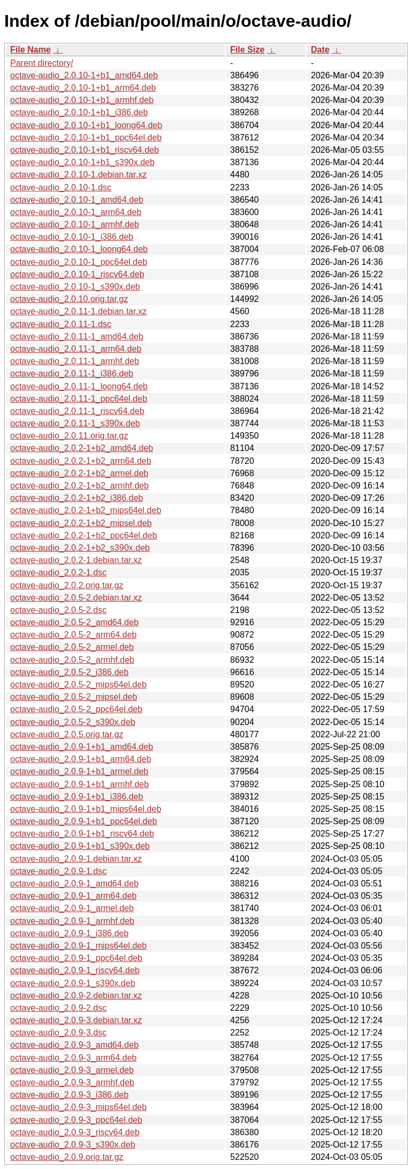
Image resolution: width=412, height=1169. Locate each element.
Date (320, 49)
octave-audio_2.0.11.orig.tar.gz (69, 435)
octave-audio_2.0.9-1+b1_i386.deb (76, 796)
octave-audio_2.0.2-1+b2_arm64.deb (80, 460)
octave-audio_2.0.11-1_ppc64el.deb (78, 398)
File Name (30, 49)
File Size (247, 49)
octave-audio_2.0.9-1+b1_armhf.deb (79, 784)
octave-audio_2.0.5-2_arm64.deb (73, 634)
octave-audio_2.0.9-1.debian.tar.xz (76, 858)
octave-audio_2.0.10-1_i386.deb (72, 236)
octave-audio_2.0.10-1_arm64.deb (76, 212)
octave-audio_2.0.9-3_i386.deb (69, 1094)
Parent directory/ (41, 63)
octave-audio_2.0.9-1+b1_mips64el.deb (85, 808)
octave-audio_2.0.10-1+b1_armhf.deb (81, 100)
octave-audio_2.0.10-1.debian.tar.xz (78, 174)
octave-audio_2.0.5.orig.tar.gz (66, 734)
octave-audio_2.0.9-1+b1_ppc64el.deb (83, 821)
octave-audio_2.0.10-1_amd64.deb (76, 199)
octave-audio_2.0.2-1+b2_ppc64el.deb (83, 535)
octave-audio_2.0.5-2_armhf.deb (72, 659)
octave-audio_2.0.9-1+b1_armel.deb (79, 771)
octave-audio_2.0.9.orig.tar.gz (66, 1156)
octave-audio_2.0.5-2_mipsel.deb (73, 696)
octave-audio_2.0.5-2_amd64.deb (74, 622)
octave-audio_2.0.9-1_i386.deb (69, 933)
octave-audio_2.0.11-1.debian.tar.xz (78, 311)
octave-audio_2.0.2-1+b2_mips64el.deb (85, 510)
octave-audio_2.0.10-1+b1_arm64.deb (83, 87)
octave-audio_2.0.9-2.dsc (58, 1007)
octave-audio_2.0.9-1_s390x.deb (72, 983)
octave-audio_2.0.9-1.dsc (58, 871)
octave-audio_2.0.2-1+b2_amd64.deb (81, 448)
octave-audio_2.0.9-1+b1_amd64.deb (81, 746)
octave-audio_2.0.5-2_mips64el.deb (78, 684)
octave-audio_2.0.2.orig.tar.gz (66, 585)
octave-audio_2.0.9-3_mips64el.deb (78, 1107)
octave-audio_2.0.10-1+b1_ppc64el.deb (85, 137)
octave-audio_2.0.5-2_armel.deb (72, 647)
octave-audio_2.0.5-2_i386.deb (69, 672)
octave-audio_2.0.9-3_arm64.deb (73, 1057)
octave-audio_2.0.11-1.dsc (61, 324)
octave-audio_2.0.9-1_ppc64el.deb (76, 958)
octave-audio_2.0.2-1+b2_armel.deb (79, 473)
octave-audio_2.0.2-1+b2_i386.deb (76, 497)
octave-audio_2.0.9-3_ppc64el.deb (76, 1119)
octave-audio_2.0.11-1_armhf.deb (74, 361)
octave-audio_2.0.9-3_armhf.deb (72, 1082)
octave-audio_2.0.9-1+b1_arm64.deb (80, 759)
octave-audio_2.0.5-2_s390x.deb (72, 722)
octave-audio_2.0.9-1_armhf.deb (72, 921)
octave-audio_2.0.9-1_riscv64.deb (74, 970)
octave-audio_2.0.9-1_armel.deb (72, 908)
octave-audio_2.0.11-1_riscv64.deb (77, 411)
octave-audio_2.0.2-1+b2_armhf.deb (79, 485)
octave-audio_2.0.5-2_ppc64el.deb (76, 709)
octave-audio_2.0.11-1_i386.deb (72, 373)
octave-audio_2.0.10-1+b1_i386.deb (79, 112)
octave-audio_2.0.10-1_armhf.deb (74, 224)
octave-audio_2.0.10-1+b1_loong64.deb (86, 125)
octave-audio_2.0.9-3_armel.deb (72, 1070)
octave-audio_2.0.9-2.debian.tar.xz (76, 995)
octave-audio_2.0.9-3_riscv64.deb (74, 1132)
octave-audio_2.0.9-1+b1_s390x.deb (80, 845)
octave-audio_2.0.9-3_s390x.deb (72, 1144)
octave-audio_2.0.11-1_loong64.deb (79, 386)
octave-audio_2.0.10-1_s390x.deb (75, 286)
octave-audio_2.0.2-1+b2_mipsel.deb (81, 523)
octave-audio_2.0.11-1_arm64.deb (76, 348)
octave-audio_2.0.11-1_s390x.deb (75, 423)
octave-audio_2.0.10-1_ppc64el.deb (78, 262)
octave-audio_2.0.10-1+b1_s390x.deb (82, 162)
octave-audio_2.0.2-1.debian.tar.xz (76, 560)
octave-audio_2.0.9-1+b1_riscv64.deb (82, 833)
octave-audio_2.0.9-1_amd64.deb (74, 883)
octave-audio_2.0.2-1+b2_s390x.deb (80, 547)
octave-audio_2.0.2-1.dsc (58, 572)
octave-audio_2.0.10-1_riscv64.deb (77, 274)
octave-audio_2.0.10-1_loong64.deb (79, 249)
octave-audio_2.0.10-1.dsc (61, 187)
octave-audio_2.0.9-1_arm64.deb (73, 895)
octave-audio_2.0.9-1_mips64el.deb (78, 945)
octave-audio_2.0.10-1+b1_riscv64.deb (84, 149)
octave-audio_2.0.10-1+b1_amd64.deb (84, 75)
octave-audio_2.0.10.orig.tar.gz (69, 299)
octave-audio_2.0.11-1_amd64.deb (76, 336)
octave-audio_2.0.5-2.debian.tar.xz (76, 597)
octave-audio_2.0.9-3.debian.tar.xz (76, 1020)
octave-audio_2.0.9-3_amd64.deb (74, 1044)
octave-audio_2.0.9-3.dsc (58, 1032)
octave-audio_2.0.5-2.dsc (58, 610)
